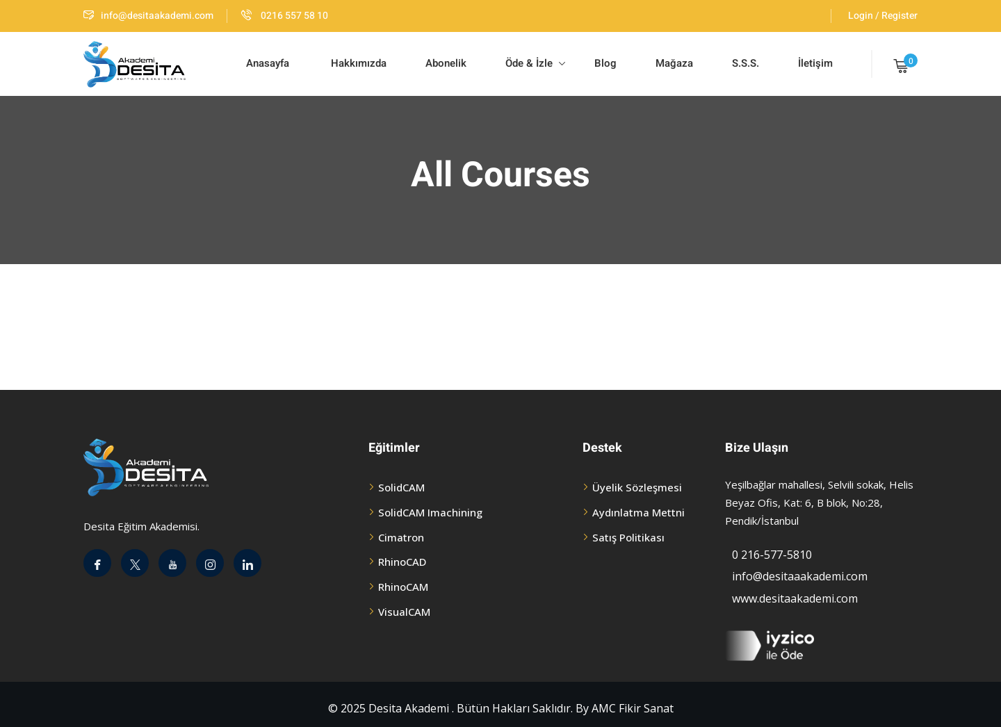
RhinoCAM (403, 587)
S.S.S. (745, 63)
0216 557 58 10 (284, 15)
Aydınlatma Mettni (638, 512)
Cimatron (401, 537)
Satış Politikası (628, 537)
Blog (604, 63)
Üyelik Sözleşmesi (637, 487)
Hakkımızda (357, 63)
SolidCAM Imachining (430, 512)
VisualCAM (404, 612)
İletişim (815, 63)
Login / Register (883, 15)
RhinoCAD (402, 562)
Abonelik (445, 63)
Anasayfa (267, 63)
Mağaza (674, 63)
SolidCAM (401, 487)
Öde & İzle (535, 63)
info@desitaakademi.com (148, 15)
